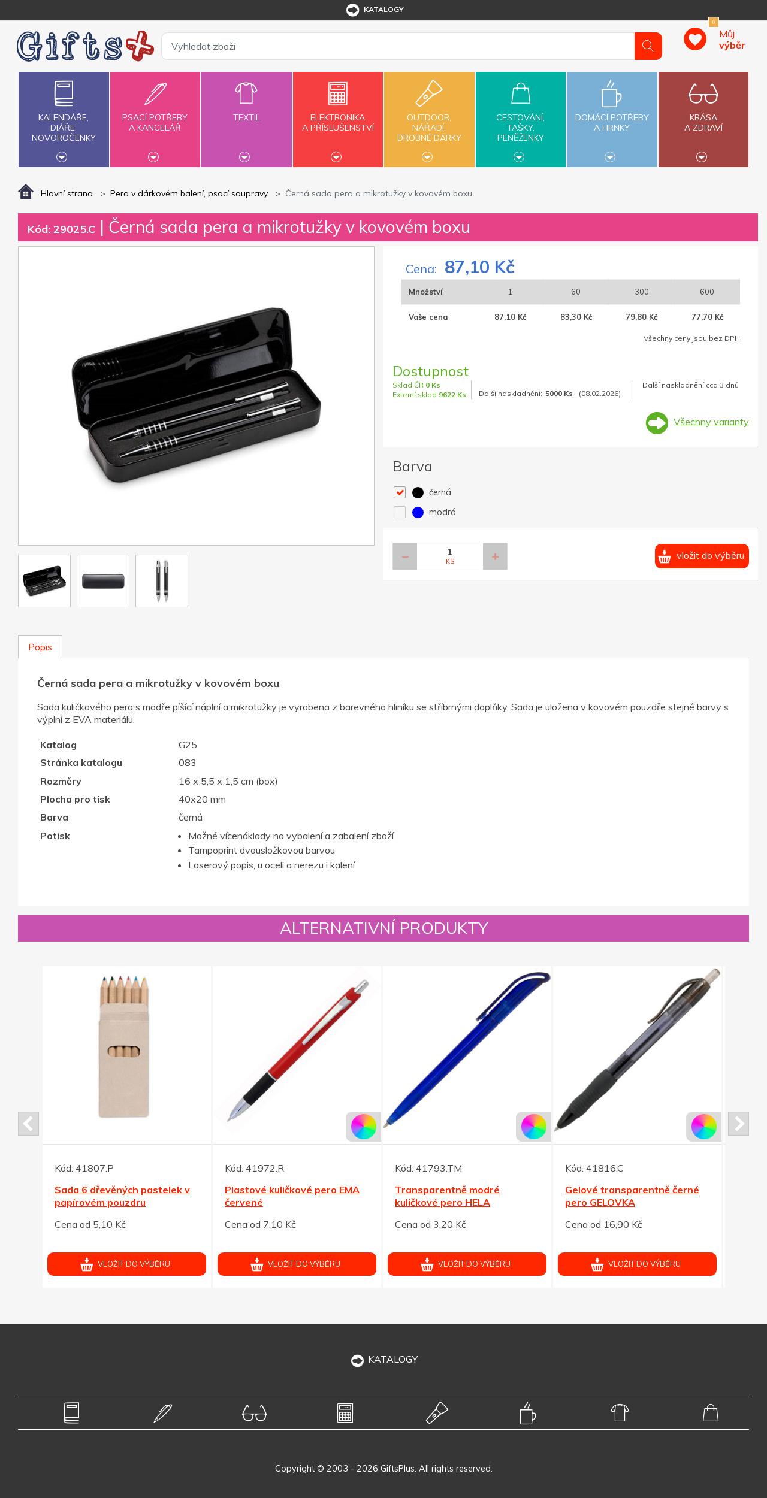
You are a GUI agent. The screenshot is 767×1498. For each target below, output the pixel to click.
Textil (246, 110)
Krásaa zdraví (703, 115)
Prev (28, 1124)
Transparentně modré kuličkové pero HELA (447, 1196)
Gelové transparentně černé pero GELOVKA (632, 1196)
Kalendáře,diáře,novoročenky (63, 118)
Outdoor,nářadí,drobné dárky (429, 118)
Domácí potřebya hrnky (612, 115)
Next (738, 1124)
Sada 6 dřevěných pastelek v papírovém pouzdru (122, 1196)
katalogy (374, 10)
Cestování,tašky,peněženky (521, 118)
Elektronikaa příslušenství (338, 115)
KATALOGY (383, 1359)
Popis (40, 647)
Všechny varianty (711, 422)
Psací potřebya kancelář (155, 115)
